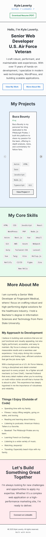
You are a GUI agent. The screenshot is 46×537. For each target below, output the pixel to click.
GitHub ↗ (16, 9)
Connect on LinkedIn (23, 515)
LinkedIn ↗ (28, 9)
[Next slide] (41, 156)
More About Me (33, 87)
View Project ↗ (23, 192)
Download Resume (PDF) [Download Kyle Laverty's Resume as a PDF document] (23, 15)
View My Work (12, 87)
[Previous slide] (5, 156)
